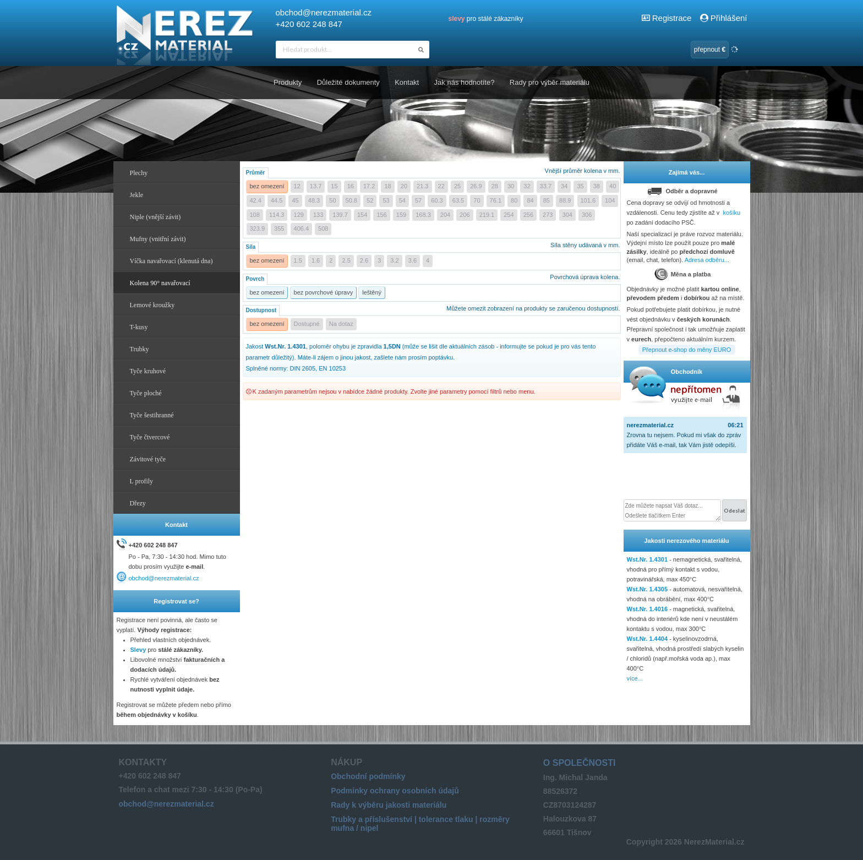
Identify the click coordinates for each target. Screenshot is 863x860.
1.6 (316, 260)
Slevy (138, 649)
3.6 (412, 260)
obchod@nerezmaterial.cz (324, 12)
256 (528, 214)
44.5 (276, 200)
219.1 (487, 214)
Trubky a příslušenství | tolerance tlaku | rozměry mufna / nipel (420, 823)
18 (387, 186)
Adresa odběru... (707, 260)
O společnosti (579, 763)
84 (530, 200)
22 (441, 186)
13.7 (315, 186)
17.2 (369, 186)
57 (418, 200)
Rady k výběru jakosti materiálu (388, 805)
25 (457, 186)
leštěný (371, 292)
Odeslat (734, 510)
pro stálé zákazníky (485, 19)
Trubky (139, 349)
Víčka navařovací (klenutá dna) (171, 261)
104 (610, 200)
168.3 (423, 214)
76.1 (495, 200)
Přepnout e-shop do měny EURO (686, 349)
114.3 (277, 214)
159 (401, 214)
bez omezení (267, 186)
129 (299, 214)
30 (510, 186)
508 (323, 228)
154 (362, 214)
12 (297, 186)
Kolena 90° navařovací (160, 283)
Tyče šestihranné (152, 415)
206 (464, 214)
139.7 (340, 214)
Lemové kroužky (152, 305)
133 (318, 214)
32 (526, 186)
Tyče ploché (146, 393)
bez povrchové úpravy (323, 292)
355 (279, 228)
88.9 (565, 200)
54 (402, 200)
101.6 (588, 200)
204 (445, 214)
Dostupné (307, 323)
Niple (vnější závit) (155, 217)
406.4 (301, 228)
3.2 (394, 260)
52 (370, 200)
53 (386, 200)
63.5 (458, 200)
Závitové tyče (148, 459)
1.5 (298, 260)
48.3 (314, 200)
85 (546, 200)
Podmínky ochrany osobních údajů (395, 790)
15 (334, 186)
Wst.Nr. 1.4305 (647, 589)
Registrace (672, 18)
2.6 (364, 260)
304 (567, 214)
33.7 (545, 186)
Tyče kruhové (148, 371)
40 (612, 186)
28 (494, 186)
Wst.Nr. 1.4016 (647, 609)
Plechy (139, 173)
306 (587, 214)
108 (255, 214)
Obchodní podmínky (368, 776)
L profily (142, 481)
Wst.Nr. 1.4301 (647, 559)
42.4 (255, 200)
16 (350, 186)
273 (548, 214)
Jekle (137, 195)
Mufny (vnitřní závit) (158, 239)
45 (295, 200)
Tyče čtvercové (150, 437)
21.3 (422, 186)
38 (596, 186)
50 (332, 200)
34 (564, 186)
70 (476, 200)
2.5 (346, 260)
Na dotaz (341, 323)
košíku (731, 212)
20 (404, 186)
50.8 (351, 200)
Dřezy (138, 503)
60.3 (437, 200)
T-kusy (139, 327)
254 (509, 214)
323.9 (257, 228)
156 (381, 214)
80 (514, 200)
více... (635, 678)
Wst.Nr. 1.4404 (647, 638)
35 (580, 186)
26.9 (476, 186)
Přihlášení (723, 18)
